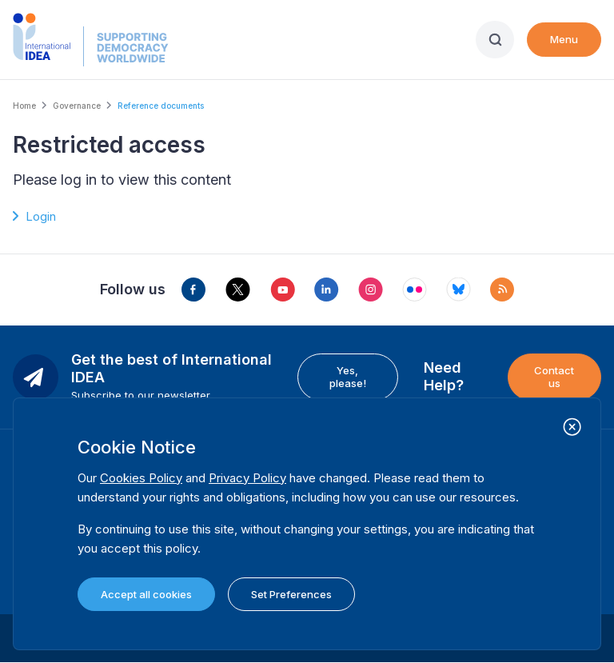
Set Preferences (291, 594)
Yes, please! (347, 376)
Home (24, 105)
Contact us (554, 376)
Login (41, 216)
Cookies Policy (141, 477)
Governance (77, 105)
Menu (564, 39)
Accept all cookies (146, 594)
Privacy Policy (247, 477)
